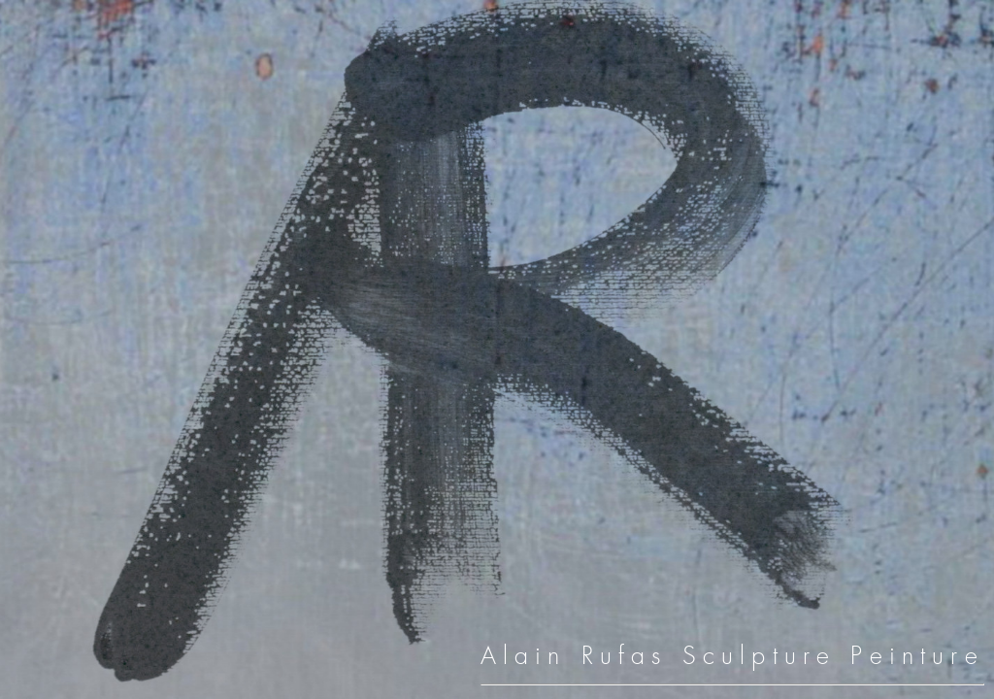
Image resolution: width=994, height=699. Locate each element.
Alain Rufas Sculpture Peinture (732, 656)
